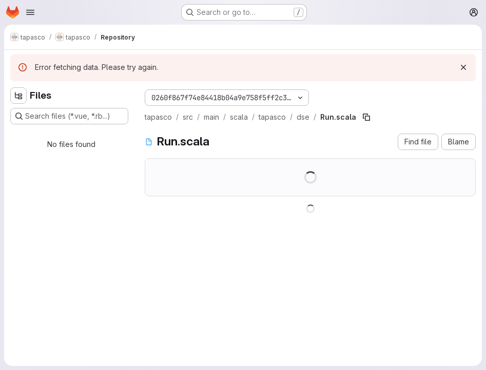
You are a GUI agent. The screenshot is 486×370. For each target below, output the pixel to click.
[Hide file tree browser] (18, 95)
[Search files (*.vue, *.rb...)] (69, 116)
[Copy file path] (366, 117)
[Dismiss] (463, 67)
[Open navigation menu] (30, 12)
